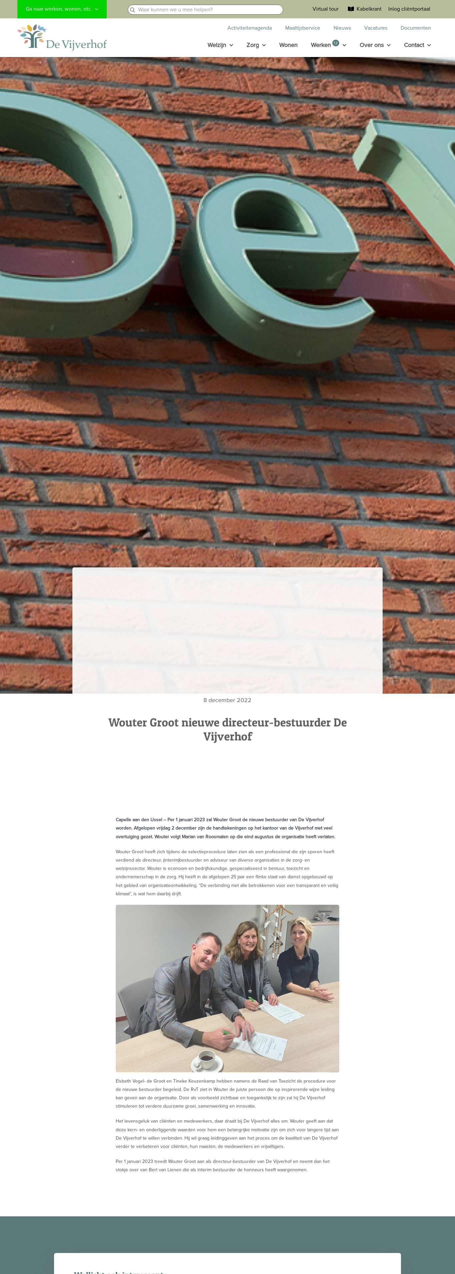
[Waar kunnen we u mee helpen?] (205, 10)
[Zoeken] (133, 10)
